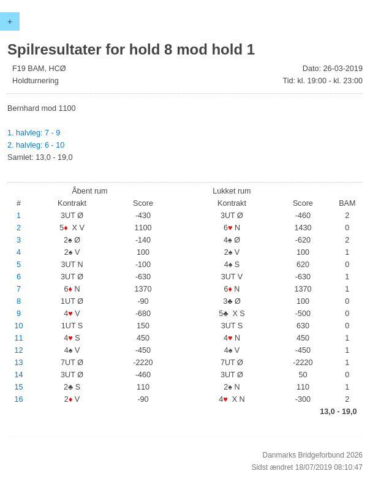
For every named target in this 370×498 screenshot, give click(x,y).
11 (19, 338)
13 (19, 362)
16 (19, 399)
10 (19, 326)
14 (19, 375)
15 (19, 387)
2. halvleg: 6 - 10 (35, 145)
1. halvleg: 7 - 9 (33, 133)
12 (19, 350)
